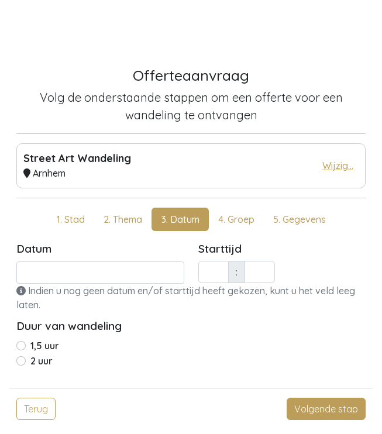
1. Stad (71, 219)
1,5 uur (44, 346)
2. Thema (123, 219)
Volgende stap (326, 409)
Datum (33, 249)
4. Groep (236, 219)
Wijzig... (337, 165)
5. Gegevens (299, 219)
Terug (36, 409)
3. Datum (180, 219)
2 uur (41, 361)
